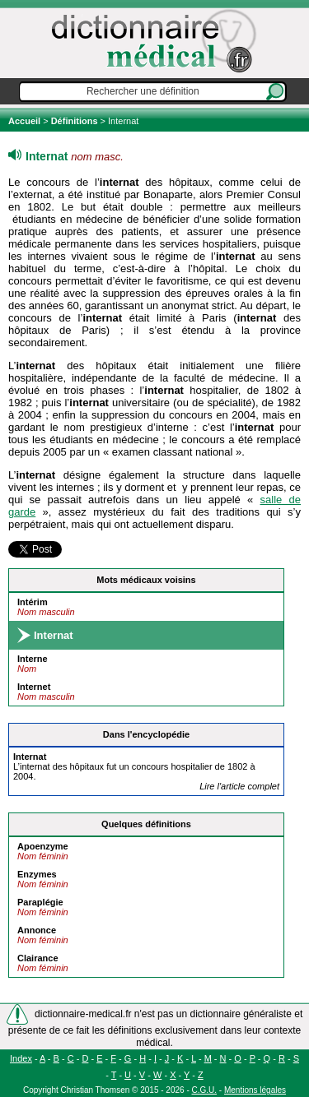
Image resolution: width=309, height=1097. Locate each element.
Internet (33, 687)
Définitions (74, 121)
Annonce (36, 930)
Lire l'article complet (239, 786)
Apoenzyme (42, 846)
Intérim (32, 602)
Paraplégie (40, 902)
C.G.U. (205, 1090)
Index (21, 1058)
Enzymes (37, 874)
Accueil (25, 121)
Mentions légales (255, 1090)
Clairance (38, 958)
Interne (32, 659)
